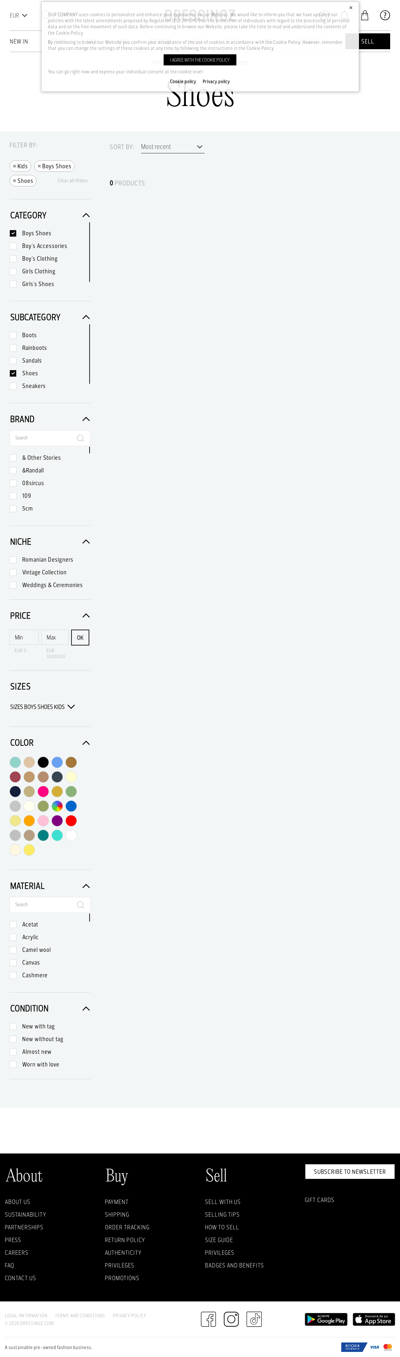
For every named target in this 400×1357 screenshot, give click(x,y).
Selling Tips (222, 1214)
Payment (117, 1202)
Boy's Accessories (44, 246)
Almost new (37, 1051)
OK (80, 637)
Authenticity (123, 1252)
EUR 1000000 (55, 653)
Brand (50, 419)
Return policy (125, 1240)
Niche (50, 541)
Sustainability (25, 1214)
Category (50, 215)
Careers (17, 1252)
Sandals (32, 360)
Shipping (117, 1214)
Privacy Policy (129, 1316)
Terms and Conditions (80, 1316)
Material (50, 886)
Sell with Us (223, 1202)
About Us (18, 1202)
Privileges (119, 1265)
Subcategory (50, 317)
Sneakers (34, 386)
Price (50, 615)
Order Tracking (127, 1227)
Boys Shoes (54, 165)
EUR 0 (21, 650)
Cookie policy (183, 81)
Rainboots (34, 347)
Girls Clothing (39, 271)
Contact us (20, 1278)
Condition (50, 1008)
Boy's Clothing (40, 258)
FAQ (9, 1265)
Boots (29, 335)
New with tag (38, 1026)
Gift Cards (320, 1200)
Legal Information (26, 1316)
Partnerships (24, 1227)
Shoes (23, 180)
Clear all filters (73, 180)
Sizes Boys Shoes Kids (42, 707)
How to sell (222, 1227)
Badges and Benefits (234, 1265)
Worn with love (40, 1064)
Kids (20, 165)
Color (50, 742)
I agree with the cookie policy (200, 60)
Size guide (219, 1240)
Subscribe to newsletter (350, 1171)
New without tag (43, 1039)
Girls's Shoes (38, 284)
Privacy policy (216, 81)
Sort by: (122, 147)
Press (13, 1240)
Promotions (122, 1278)
